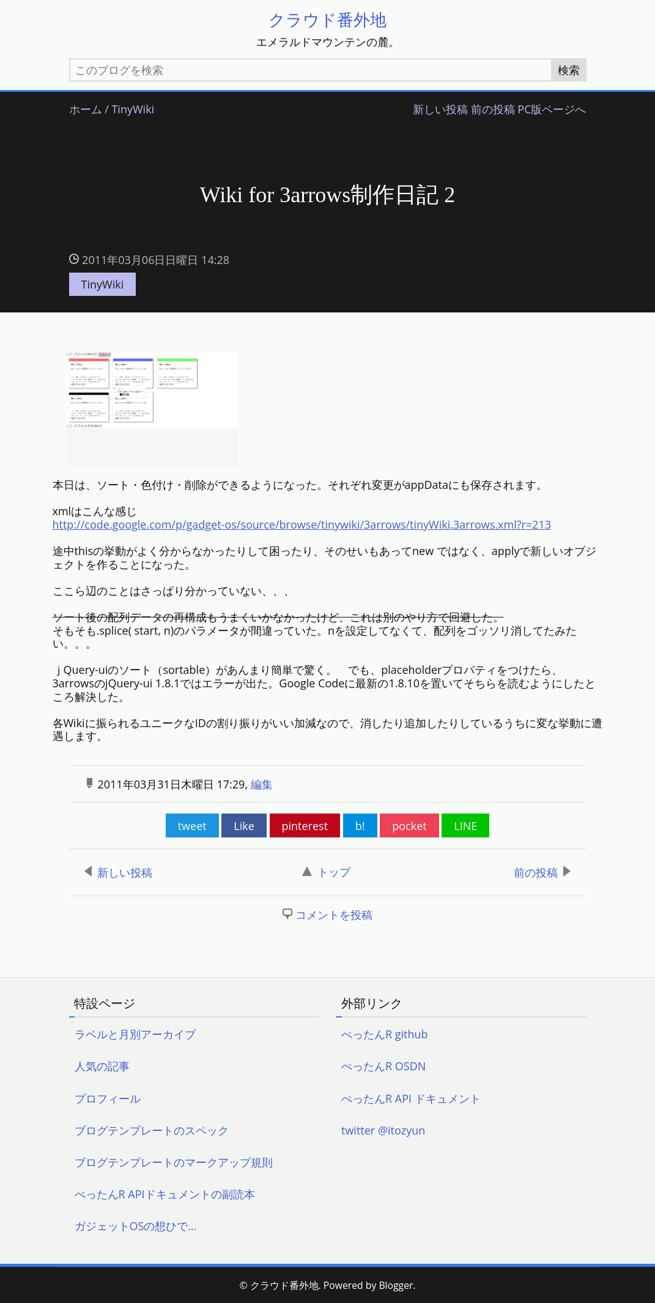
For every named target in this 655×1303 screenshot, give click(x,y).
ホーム (85, 109)
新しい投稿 (440, 109)
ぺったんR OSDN (383, 1067)
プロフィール (108, 1099)
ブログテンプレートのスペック (152, 1131)
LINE (465, 826)
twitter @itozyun (383, 1131)
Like (244, 826)
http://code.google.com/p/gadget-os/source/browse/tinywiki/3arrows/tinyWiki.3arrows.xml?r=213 (302, 525)
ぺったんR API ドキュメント (411, 1099)
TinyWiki (132, 109)
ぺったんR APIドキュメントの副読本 (165, 1194)
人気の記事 (102, 1067)
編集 (262, 784)
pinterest (305, 826)
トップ (326, 872)
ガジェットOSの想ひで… (136, 1227)
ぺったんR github (384, 1034)
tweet (192, 826)
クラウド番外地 (327, 19)
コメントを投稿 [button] (333, 915)
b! (360, 826)
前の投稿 (493, 109)
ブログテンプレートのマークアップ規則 (174, 1162)
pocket (409, 826)
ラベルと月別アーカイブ (135, 1034)
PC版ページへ (551, 109)
